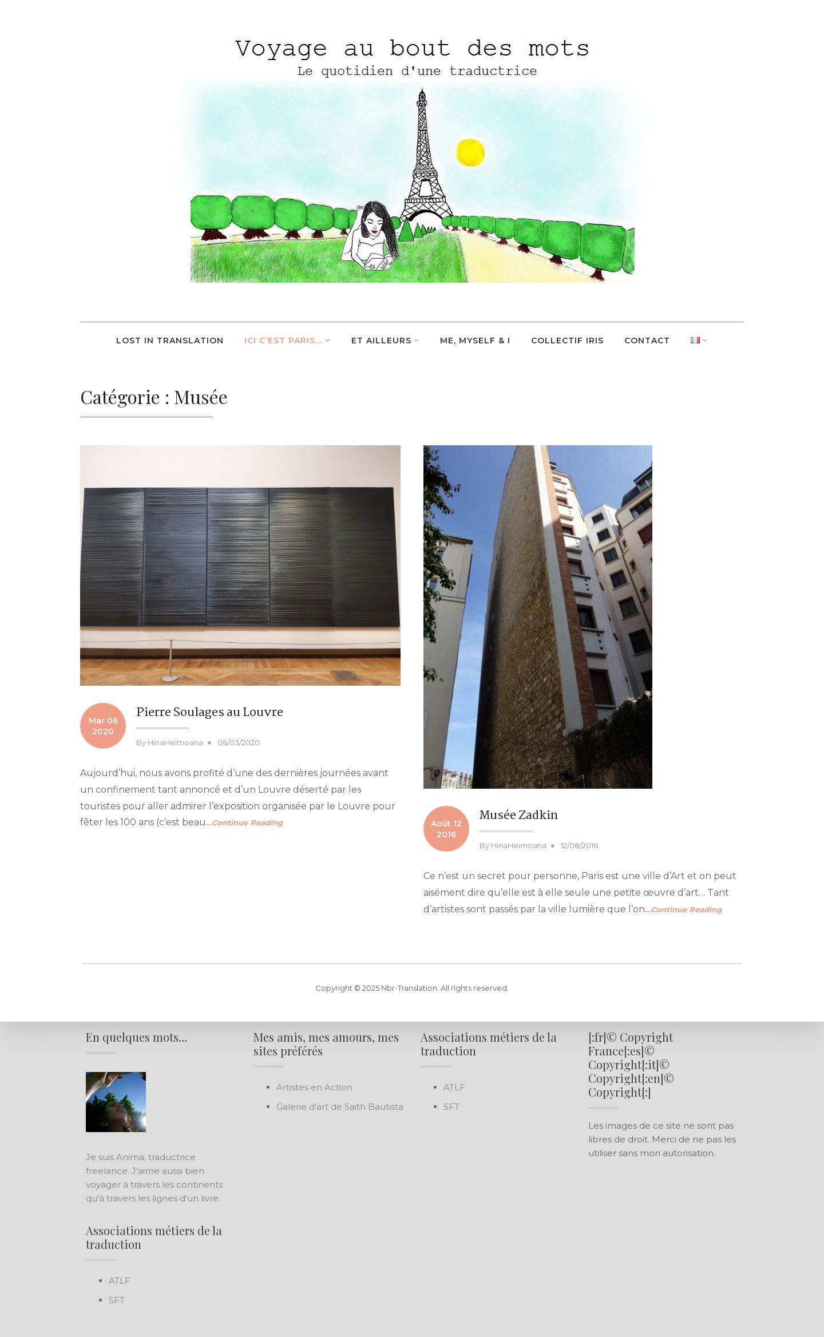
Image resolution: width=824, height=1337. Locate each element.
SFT (117, 1300)
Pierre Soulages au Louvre (209, 712)
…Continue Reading (244, 822)
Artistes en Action (314, 1087)
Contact (647, 340)
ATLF (119, 1280)
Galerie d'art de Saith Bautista (339, 1106)
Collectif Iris (567, 340)
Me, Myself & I (475, 340)
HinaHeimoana (175, 742)
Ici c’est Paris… (283, 340)
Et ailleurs (381, 340)
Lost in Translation (170, 340)
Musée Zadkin (519, 815)
